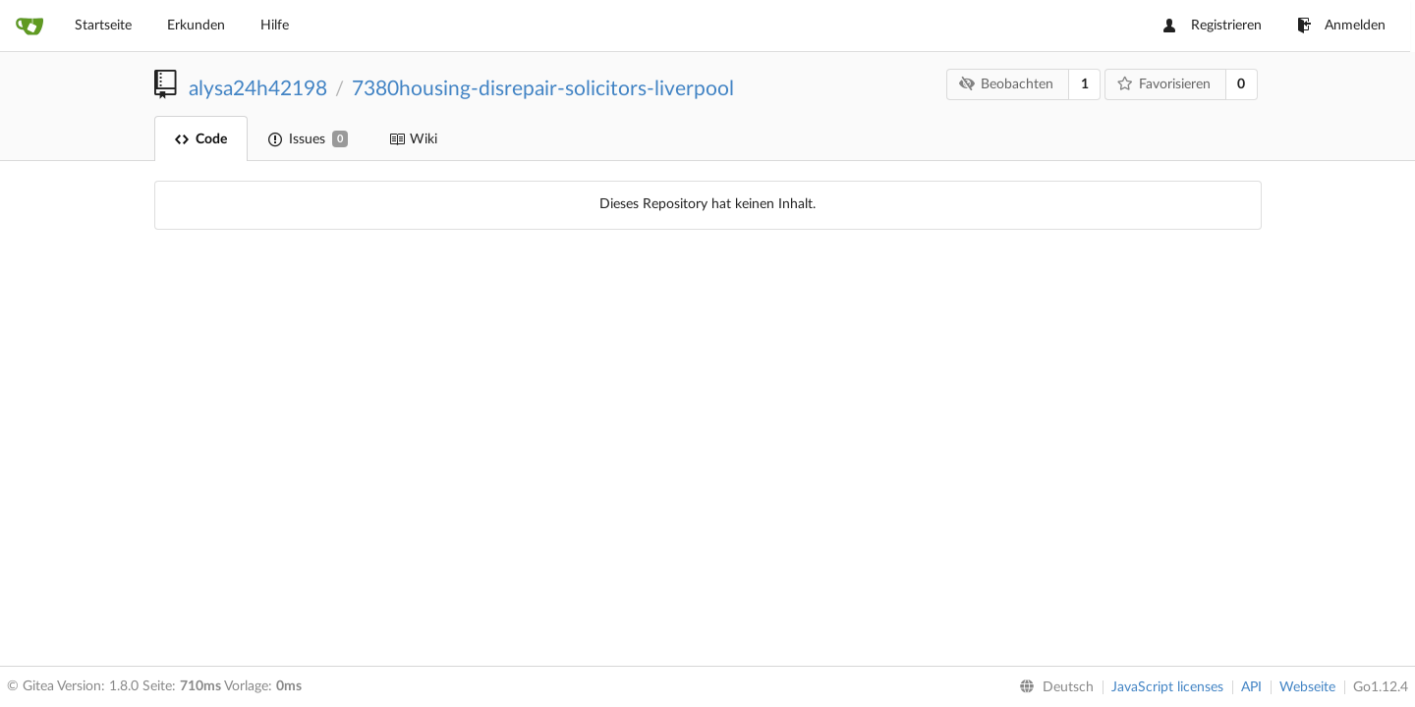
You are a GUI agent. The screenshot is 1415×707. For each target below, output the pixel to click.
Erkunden (196, 25)
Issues (308, 139)
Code (201, 139)
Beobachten (1006, 84)
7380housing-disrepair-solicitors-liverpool (543, 89)
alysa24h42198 (258, 89)
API (1251, 687)
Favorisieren (1163, 84)
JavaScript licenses (1167, 687)
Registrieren (1212, 25)
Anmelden (1341, 25)
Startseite (103, 25)
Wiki (413, 139)
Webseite (1307, 687)
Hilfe (274, 25)
